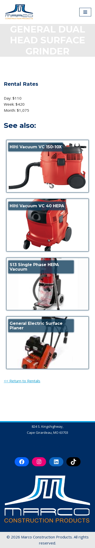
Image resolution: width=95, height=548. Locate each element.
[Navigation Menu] (85, 12)
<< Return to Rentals (22, 380)
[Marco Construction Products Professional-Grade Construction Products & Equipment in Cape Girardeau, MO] (19, 12)
